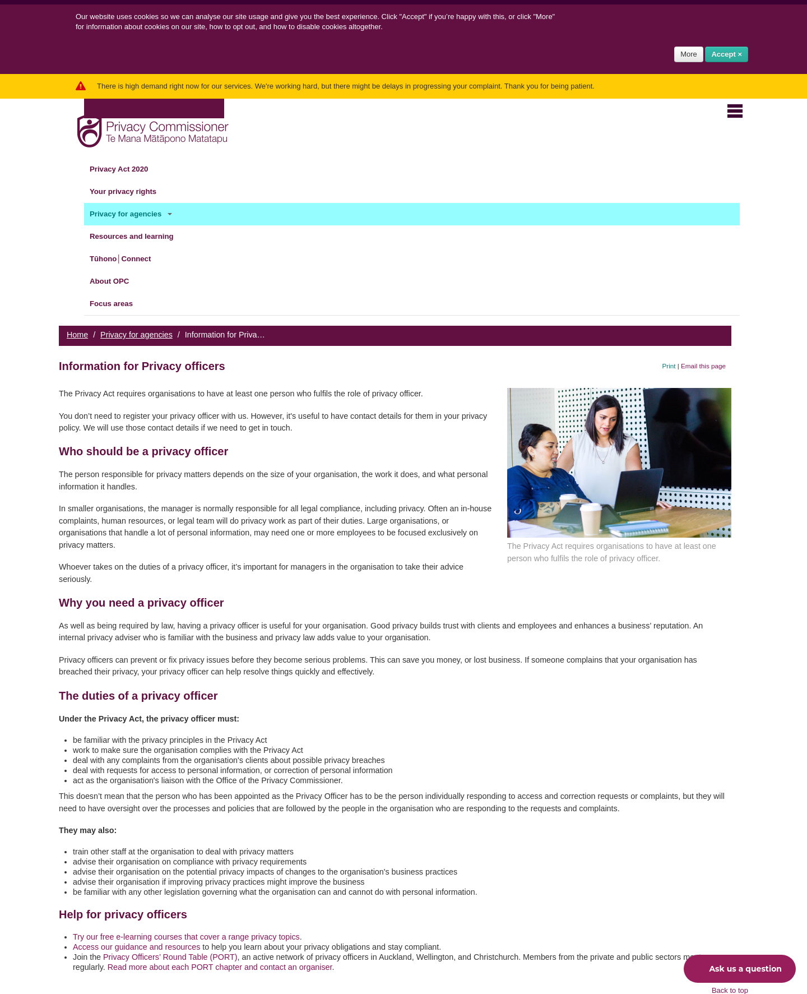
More (688, 54)
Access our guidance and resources (136, 946)
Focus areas (118, 303)
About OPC (116, 281)
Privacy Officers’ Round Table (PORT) (170, 957)
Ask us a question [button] (737, 968)
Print (669, 365)
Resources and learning (138, 236)
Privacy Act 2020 (125, 169)
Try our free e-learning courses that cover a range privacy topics (186, 936)
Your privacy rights (130, 191)
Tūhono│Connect (127, 259)
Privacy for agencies (132, 214)
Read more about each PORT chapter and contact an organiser (220, 967)
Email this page (703, 365)
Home (77, 334)
